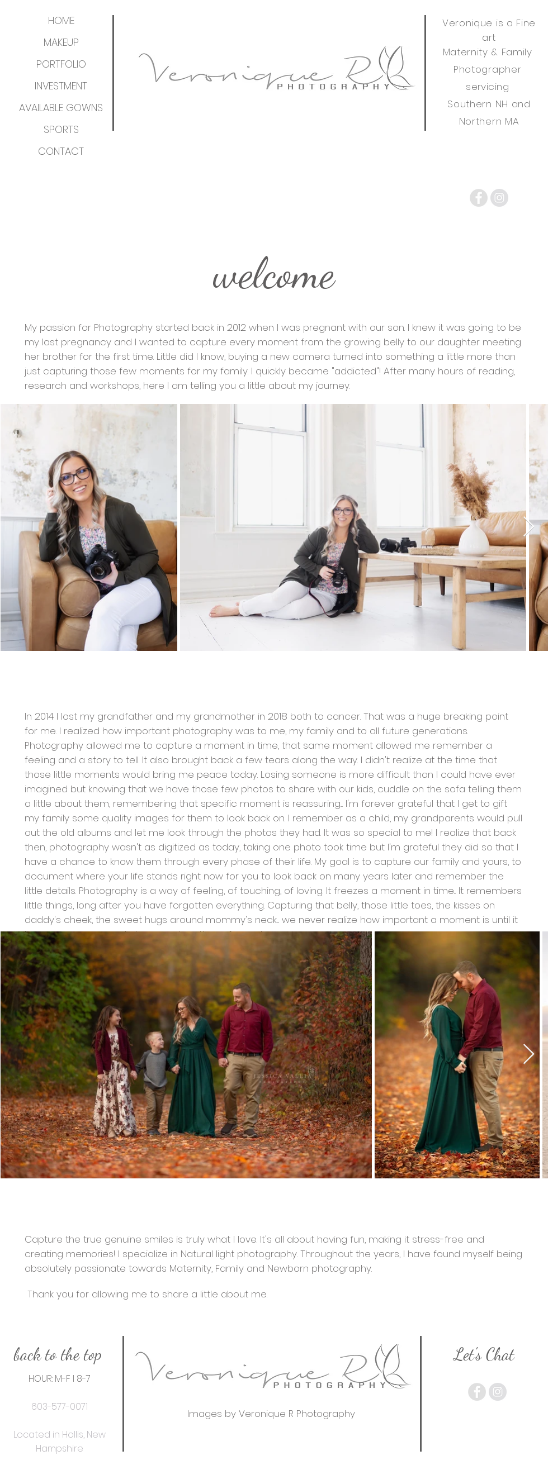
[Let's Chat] (484, 1354)
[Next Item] (528, 527)
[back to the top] (57, 1354)
